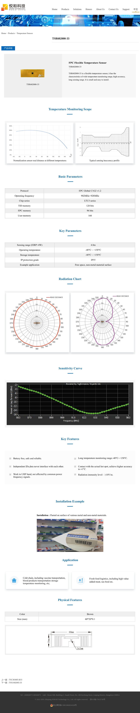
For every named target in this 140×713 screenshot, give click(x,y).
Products (65, 9)
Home (54, 9)
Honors (89, 9)
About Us (100, 9)
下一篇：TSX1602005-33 (11, 683)
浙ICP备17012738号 (97, 699)
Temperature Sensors (25, 33)
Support (125, 9)
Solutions (77, 9)
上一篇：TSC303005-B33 (11, 680)
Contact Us (114, 9)
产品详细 (8, 48)
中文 (136, 9)
